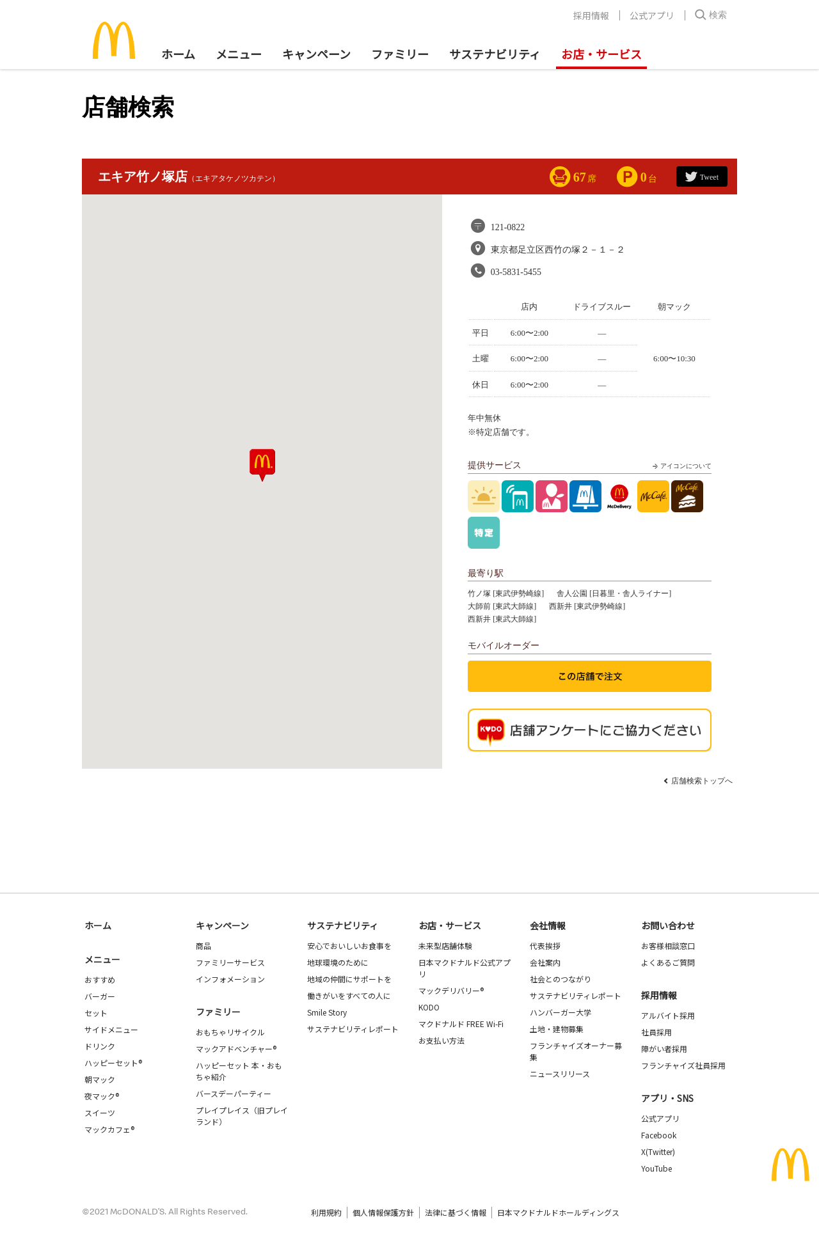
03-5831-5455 (516, 272)
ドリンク (99, 1046)
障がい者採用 (664, 1048)
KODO (429, 1007)
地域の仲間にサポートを (349, 978)
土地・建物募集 (557, 1028)
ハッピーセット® (113, 1062)
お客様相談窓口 (668, 945)
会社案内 (545, 962)
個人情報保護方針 (383, 1212)
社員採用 (656, 1031)
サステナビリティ (495, 53)
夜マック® (101, 1095)
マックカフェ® (109, 1129)
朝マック (99, 1079)
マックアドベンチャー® (236, 1048)
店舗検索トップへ (702, 780)
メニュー (102, 959)
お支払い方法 (441, 1040)
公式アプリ (652, 15)
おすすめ (99, 979)
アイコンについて (681, 466)
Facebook (658, 1134)
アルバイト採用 (668, 1015)
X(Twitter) (658, 1151)
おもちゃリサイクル (230, 1031)
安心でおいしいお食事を (349, 945)
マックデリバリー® (451, 990)
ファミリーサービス (230, 962)
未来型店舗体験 (445, 945)
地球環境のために (338, 962)
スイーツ (99, 1112)
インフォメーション (230, 978)
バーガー (99, 996)
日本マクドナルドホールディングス (558, 1212)
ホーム (178, 53)
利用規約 (326, 1212)
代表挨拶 (545, 945)
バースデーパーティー (233, 1093)
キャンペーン (316, 53)
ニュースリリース (560, 1073)
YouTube (656, 1168)
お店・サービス (601, 53)
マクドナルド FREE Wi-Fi (461, 1023)
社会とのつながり (560, 978)
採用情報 (591, 15)
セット (95, 1012)
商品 (203, 945)
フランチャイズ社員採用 (683, 1065)
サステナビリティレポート (353, 1028)
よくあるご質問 (668, 962)
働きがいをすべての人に (349, 995)
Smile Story (327, 1012)
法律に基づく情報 (455, 1212)
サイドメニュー (111, 1029)
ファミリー (400, 53)
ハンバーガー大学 (560, 1012)
